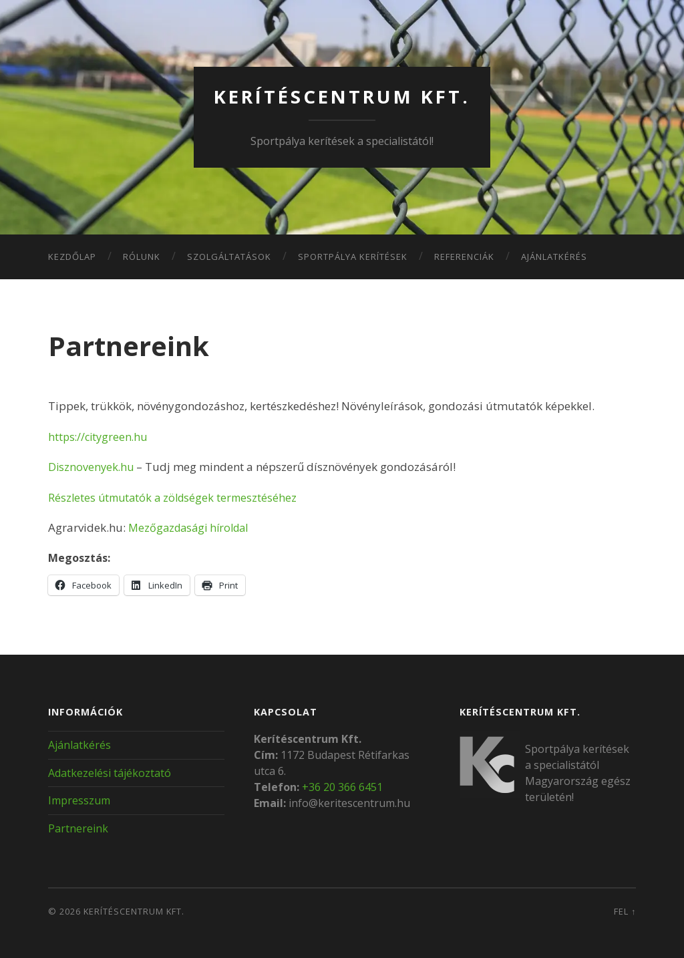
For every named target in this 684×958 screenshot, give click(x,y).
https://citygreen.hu (100, 436)
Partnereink (78, 828)
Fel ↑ (625, 911)
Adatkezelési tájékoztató (109, 772)
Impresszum (79, 800)
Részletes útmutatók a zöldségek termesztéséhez (176, 496)
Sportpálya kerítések (352, 256)
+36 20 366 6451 (342, 786)
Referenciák (464, 256)
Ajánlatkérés (554, 256)
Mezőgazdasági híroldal (192, 527)
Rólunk (141, 256)
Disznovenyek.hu (92, 466)
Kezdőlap (72, 256)
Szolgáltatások (229, 256)
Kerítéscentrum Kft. (342, 96)
